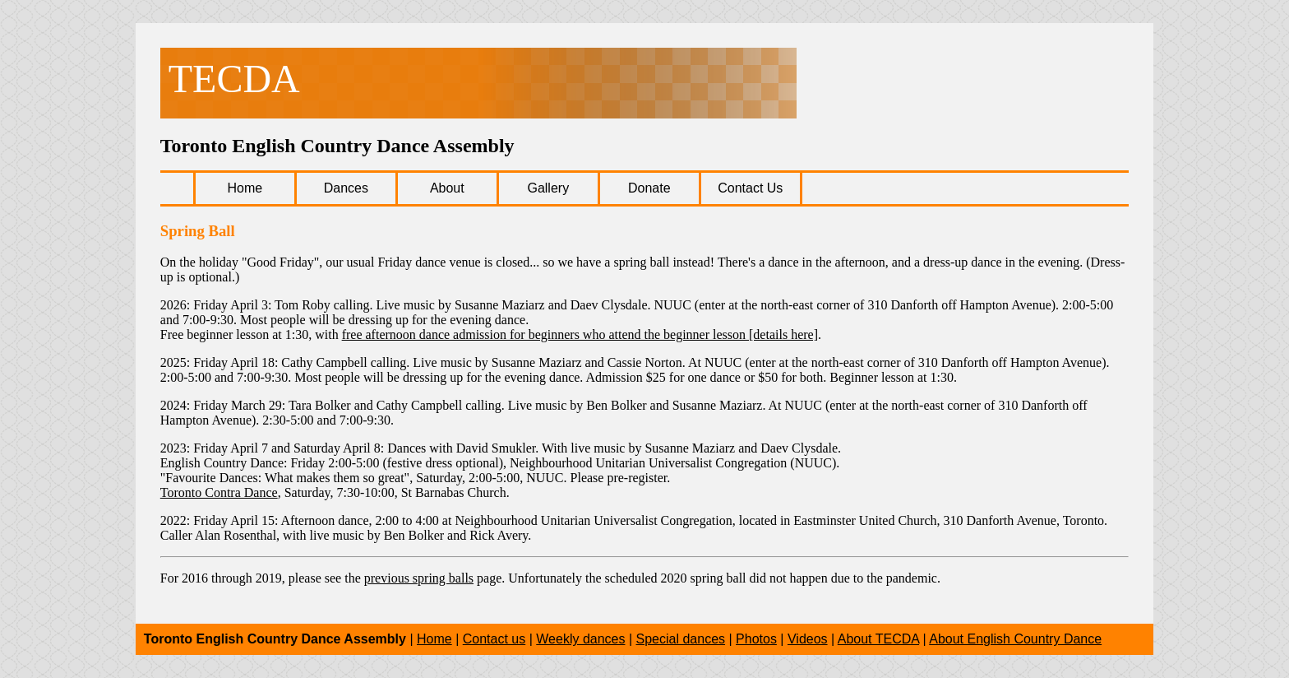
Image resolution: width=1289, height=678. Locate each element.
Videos (808, 639)
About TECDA (878, 639)
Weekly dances (580, 639)
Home (434, 639)
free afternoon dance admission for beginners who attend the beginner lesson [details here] (580, 334)
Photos (756, 639)
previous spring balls (419, 578)
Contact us (494, 639)
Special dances (681, 639)
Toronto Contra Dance (219, 492)
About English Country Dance (1015, 639)
